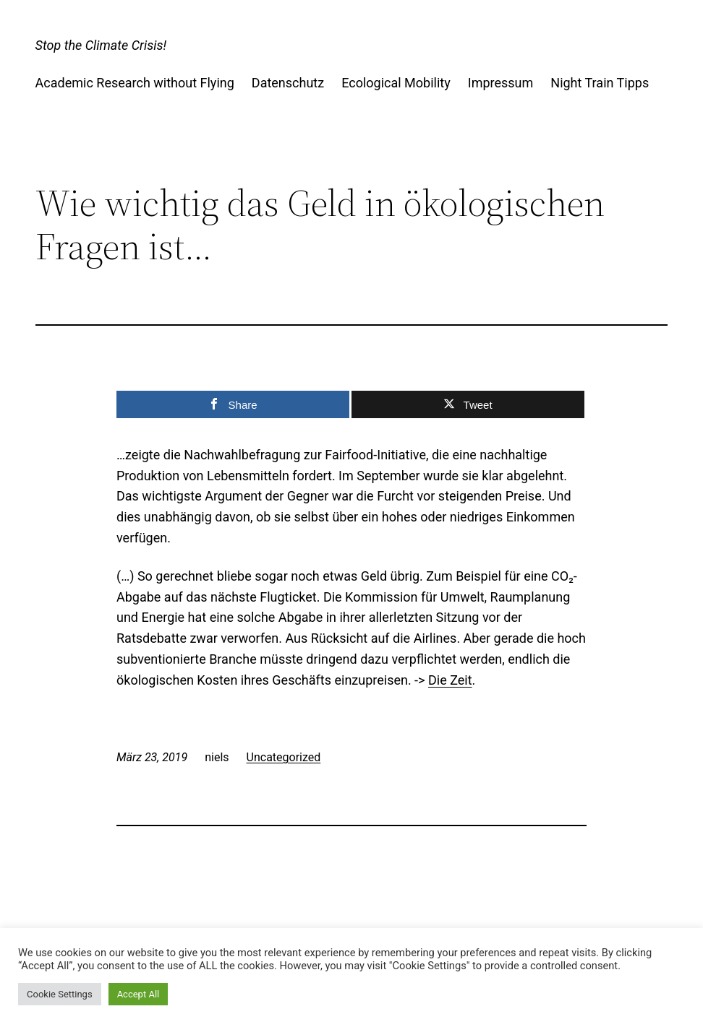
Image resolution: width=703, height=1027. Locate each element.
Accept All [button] (138, 994)
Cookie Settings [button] (60, 994)
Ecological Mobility (396, 82)
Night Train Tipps (599, 82)
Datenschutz (288, 82)
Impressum (501, 82)
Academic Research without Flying (134, 82)
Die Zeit (450, 680)
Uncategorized (284, 757)
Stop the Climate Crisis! (100, 45)
